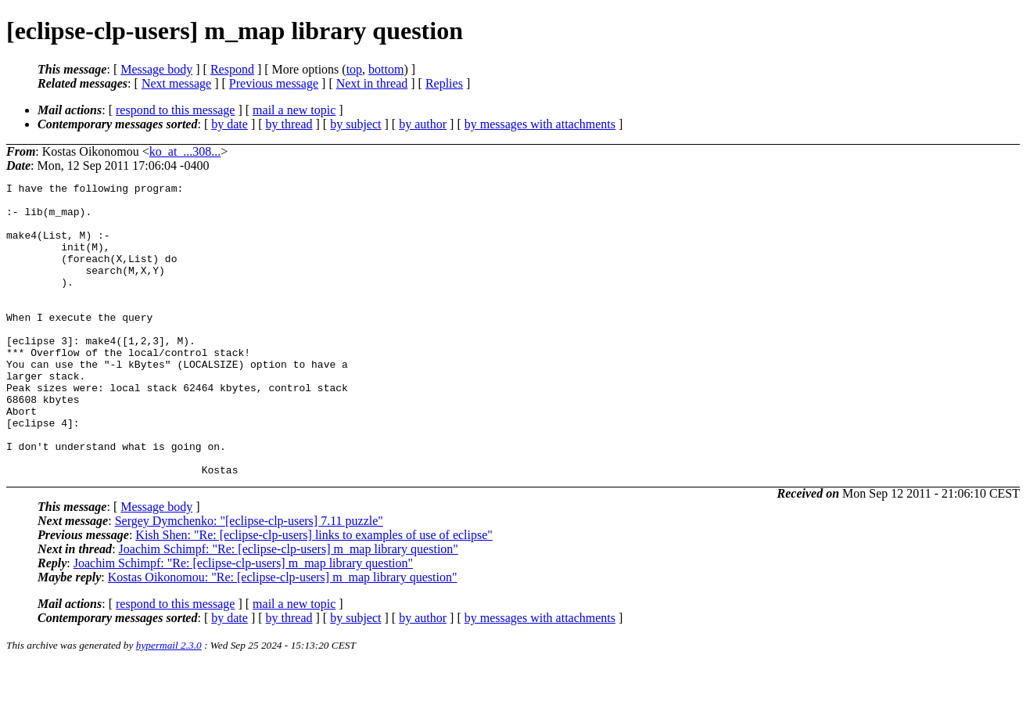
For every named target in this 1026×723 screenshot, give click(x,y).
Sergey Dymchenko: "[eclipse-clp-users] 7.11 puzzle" (249, 579)
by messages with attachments (540, 124)
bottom (386, 69)
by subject (355, 124)
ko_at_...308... (185, 151)
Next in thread (372, 83)
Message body (156, 69)
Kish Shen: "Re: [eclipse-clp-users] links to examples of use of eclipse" (314, 593)
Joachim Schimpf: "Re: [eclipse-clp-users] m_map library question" (288, 607)
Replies (444, 83)
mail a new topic (294, 110)
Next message (176, 83)
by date (229, 124)
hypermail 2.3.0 (169, 704)
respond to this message (175, 110)
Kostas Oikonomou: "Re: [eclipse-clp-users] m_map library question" (282, 635)
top (354, 69)
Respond (232, 69)
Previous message (273, 83)
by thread (289, 124)
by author (423, 124)
